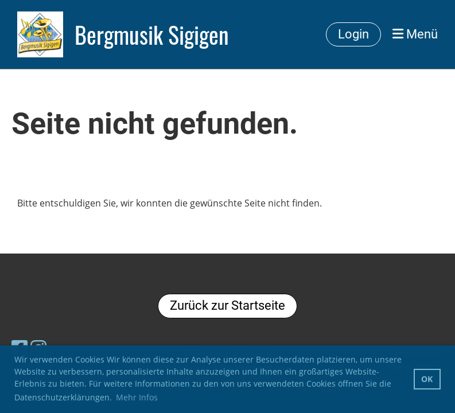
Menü (415, 34)
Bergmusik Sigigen (152, 34)
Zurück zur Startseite (227, 305)
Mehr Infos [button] (137, 397)
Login (353, 34)
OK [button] (427, 378)
